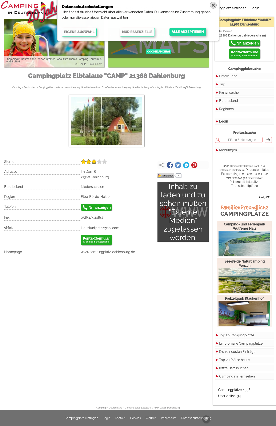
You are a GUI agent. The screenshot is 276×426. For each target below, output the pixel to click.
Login (255, 8)
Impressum (168, 418)
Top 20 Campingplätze (236, 335)
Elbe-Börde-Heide (249, 174)
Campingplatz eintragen (227, 8)
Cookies (135, 418)
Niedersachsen (255, 178)
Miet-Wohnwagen (236, 178)
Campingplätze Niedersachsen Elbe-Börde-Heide (95, 87)
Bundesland (228, 101)
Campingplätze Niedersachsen (54, 87)
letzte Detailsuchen (233, 368)
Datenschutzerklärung (196, 418)
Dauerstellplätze (257, 170)
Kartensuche (229, 92)
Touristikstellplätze (244, 185)
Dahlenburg (238, 170)
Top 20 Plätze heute (234, 360)
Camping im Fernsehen (237, 376)
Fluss (264, 173)
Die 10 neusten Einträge (237, 352)
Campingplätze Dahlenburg (135, 87)
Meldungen (228, 150)
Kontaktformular (96, 240)
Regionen (226, 109)
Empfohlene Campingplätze (241, 343)
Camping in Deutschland (24, 87)
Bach (226, 165)
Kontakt (120, 418)
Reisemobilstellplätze (244, 181)
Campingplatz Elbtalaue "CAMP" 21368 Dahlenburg (176, 87)
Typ (222, 84)
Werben (150, 418)
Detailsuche (228, 76)
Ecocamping (230, 173)
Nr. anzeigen (99, 207)
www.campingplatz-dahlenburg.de (108, 252)
